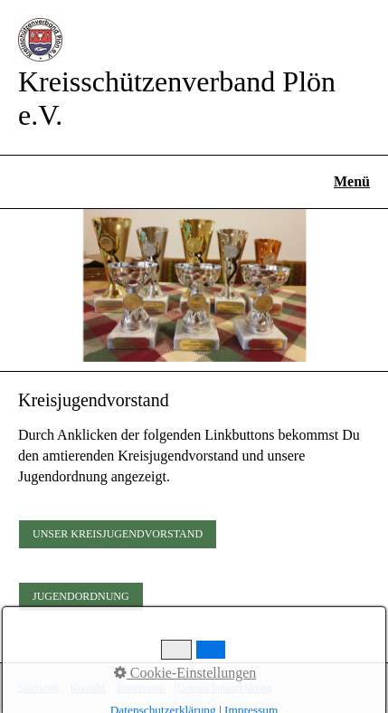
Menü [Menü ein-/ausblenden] (352, 181)
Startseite (38, 687)
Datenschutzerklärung (224, 687)
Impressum (141, 687)
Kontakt (88, 687)
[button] (117, 534)
